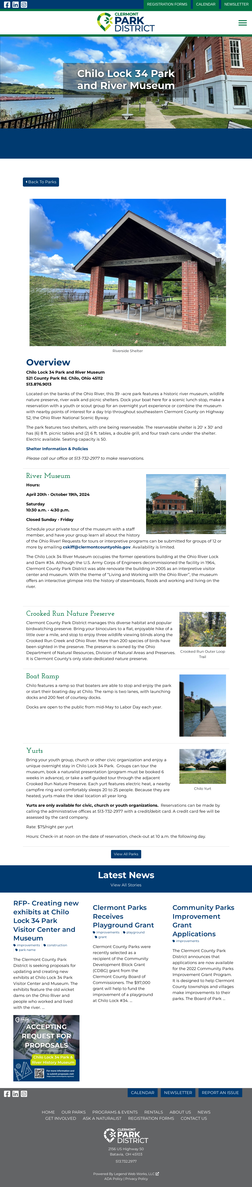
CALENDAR (206, 4)
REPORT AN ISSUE (220, 1092)
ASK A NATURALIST (102, 1118)
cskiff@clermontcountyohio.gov (97, 547)
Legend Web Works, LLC (136, 1174)
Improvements (26, 945)
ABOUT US (180, 1112)
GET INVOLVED (60, 1118)
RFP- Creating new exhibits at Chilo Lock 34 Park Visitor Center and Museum (46, 920)
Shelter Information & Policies (57, 448)
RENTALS (153, 1112)
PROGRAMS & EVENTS (115, 1112)
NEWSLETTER (236, 4)
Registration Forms (167, 4)
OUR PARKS (74, 1112)
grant (101, 937)
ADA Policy (113, 1179)
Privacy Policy (136, 1179)
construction (55, 945)
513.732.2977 (126, 1161)
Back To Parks (41, 181)
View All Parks (126, 854)
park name (25, 950)
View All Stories (126, 885)
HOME (48, 1112)
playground (134, 932)
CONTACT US (194, 1118)
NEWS (204, 1112)
